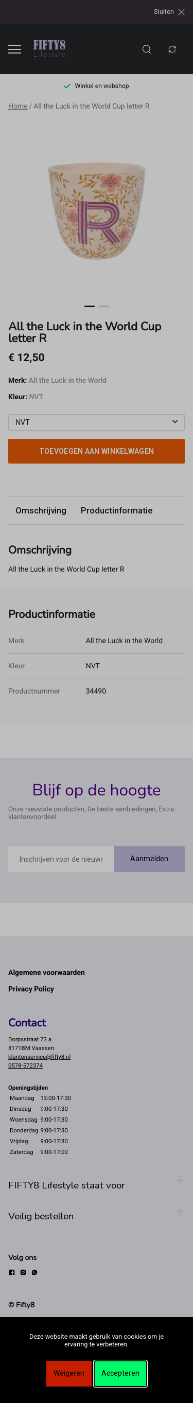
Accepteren (120, 1373)
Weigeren (69, 1373)
